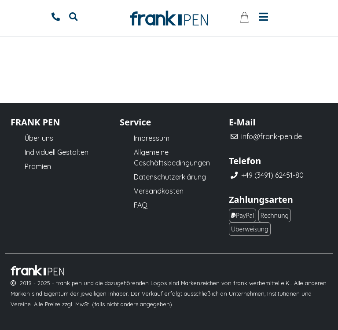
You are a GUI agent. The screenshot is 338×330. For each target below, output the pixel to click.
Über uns (39, 138)
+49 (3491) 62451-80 (272, 175)
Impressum (151, 138)
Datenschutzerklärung (170, 176)
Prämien (38, 166)
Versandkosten (159, 191)
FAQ (140, 205)
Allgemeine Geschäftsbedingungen (172, 157)
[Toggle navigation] (263, 16)
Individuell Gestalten (56, 152)
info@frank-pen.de (271, 136)
